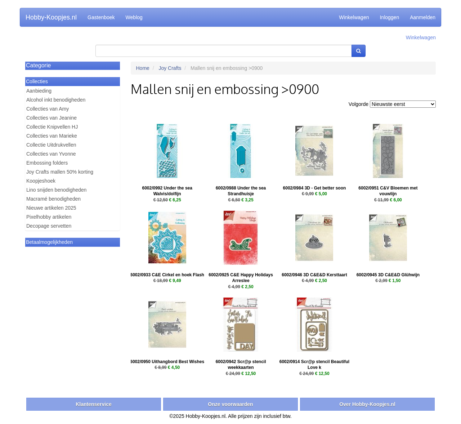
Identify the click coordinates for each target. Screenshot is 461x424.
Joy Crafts (169, 68)
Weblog (134, 17)
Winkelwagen (354, 17)
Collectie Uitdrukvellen (51, 145)
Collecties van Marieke (51, 136)
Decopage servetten (48, 226)
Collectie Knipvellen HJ (52, 127)
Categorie (38, 65)
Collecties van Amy (47, 109)
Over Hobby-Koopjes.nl (367, 404)
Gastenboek (101, 17)
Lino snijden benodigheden (56, 190)
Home (142, 68)
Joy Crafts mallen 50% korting (59, 172)
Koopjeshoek (40, 181)
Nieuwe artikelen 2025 (51, 208)
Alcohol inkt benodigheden (55, 100)
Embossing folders (47, 163)
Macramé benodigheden (53, 199)
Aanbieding (39, 91)
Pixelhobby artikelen (48, 217)
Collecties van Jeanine (51, 118)
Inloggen (389, 17)
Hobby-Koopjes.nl (51, 17)
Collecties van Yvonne (51, 154)
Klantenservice (94, 404)
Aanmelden (422, 17)
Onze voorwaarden (230, 404)
